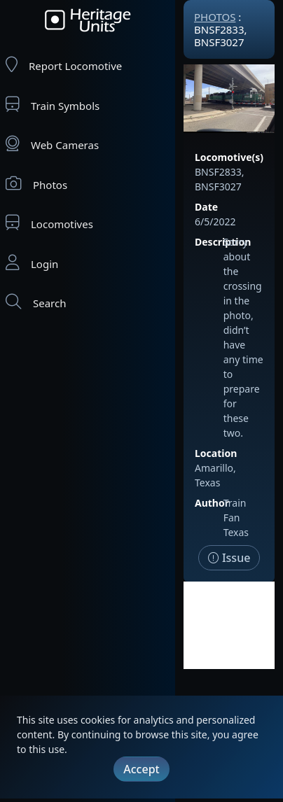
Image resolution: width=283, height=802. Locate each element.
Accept (141, 769)
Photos (36, 184)
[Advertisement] (229, 625)
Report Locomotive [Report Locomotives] (64, 65)
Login (32, 263)
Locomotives (49, 223)
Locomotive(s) (229, 157)
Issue (229, 557)
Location (216, 453)
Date (206, 206)
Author (212, 502)
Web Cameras (52, 144)
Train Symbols (52, 105)
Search (36, 302)
